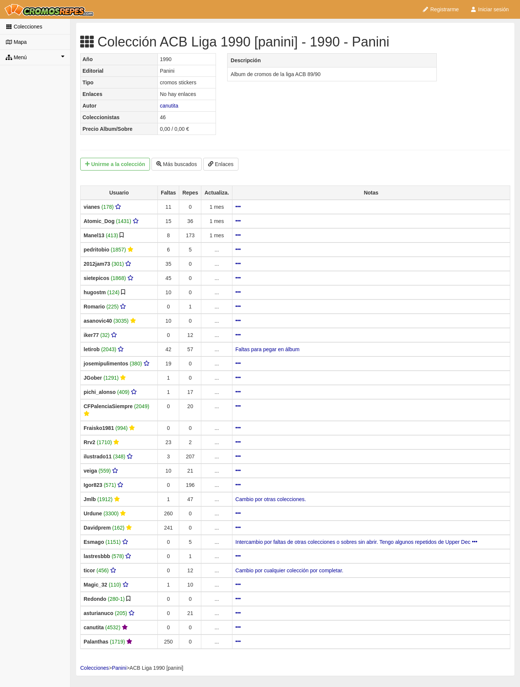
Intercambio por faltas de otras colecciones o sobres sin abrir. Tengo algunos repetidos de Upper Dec (356, 542)
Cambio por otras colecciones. (270, 499)
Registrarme (440, 9)
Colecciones (24, 27)
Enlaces (221, 164)
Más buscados (176, 164)
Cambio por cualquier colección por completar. (289, 570)
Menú (35, 57)
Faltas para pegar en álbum (267, 349)
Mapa (16, 42)
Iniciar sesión (489, 9)
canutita (169, 106)
